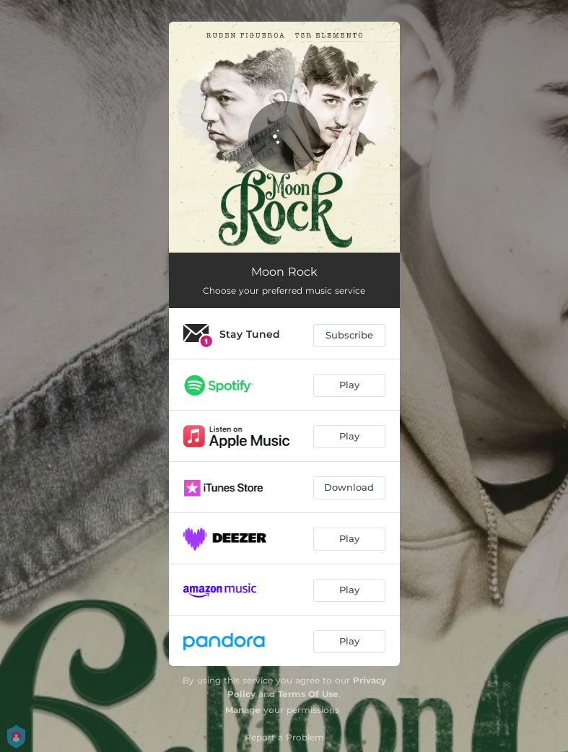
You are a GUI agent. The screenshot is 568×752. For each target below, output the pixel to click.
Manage (243, 709)
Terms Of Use (308, 693)
